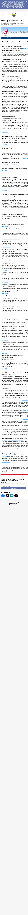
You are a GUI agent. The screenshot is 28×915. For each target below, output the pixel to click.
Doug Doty (4, 456)
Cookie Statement (17, 7)
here (7, 432)
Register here (5, 258)
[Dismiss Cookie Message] (26, 1)
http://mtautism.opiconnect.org (16, 440)
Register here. (5, 132)
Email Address (4, 482)
